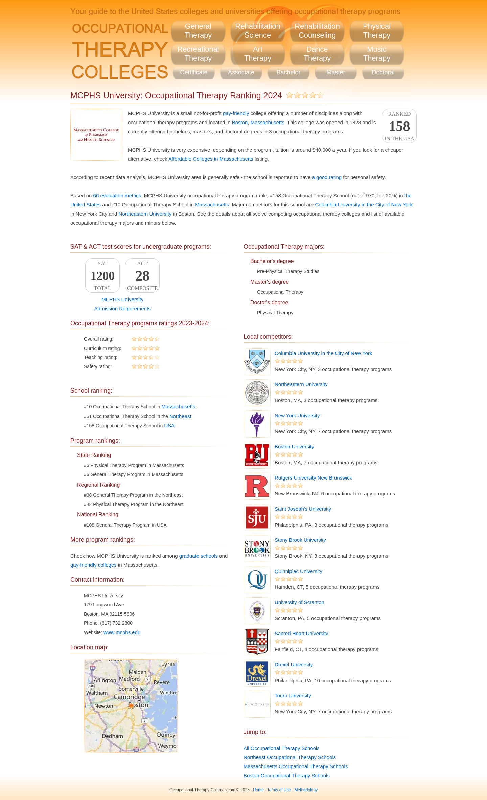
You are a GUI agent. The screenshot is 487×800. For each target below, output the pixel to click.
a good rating (327, 177)
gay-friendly (236, 113)
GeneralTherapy (198, 30)
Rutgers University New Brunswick (313, 478)
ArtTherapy (258, 53)
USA (169, 425)
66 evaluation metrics (117, 195)
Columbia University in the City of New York (363, 204)
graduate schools (198, 556)
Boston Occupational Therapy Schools (287, 775)
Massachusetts (267, 122)
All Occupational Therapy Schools (282, 748)
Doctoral (383, 72)
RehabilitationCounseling (317, 30)
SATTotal (102, 276)
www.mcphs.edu (121, 632)
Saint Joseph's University (303, 509)
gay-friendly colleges (93, 565)
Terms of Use (279, 789)
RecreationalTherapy (198, 53)
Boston (240, 122)
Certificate (193, 72)
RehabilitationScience (257, 30)
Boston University (294, 446)
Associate (241, 72)
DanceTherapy (317, 53)
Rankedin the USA (399, 126)
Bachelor (288, 72)
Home (258, 789)
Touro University (293, 695)
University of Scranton (299, 602)
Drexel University (294, 664)
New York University (297, 415)
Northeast (180, 416)
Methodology (306, 789)
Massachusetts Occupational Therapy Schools (296, 766)
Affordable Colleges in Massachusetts (210, 159)
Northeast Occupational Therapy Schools (290, 757)
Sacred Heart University (301, 633)
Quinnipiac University (298, 571)
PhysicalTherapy (377, 30)
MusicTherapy (377, 53)
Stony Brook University (300, 540)
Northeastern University (145, 214)
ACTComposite (142, 276)
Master (335, 72)
